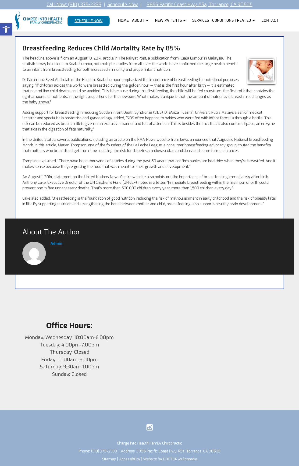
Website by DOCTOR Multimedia (170, 459)
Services (200, 20)
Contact (270, 20)
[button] (6, 29)
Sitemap (109, 459)
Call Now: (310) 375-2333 (74, 4)
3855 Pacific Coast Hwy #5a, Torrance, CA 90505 (200, 4)
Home (123, 20)
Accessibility (129, 459)
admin (56, 243)
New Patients (168, 20)
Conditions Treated (231, 20)
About (138, 20)
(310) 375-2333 (104, 451)
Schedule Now (122, 4)
